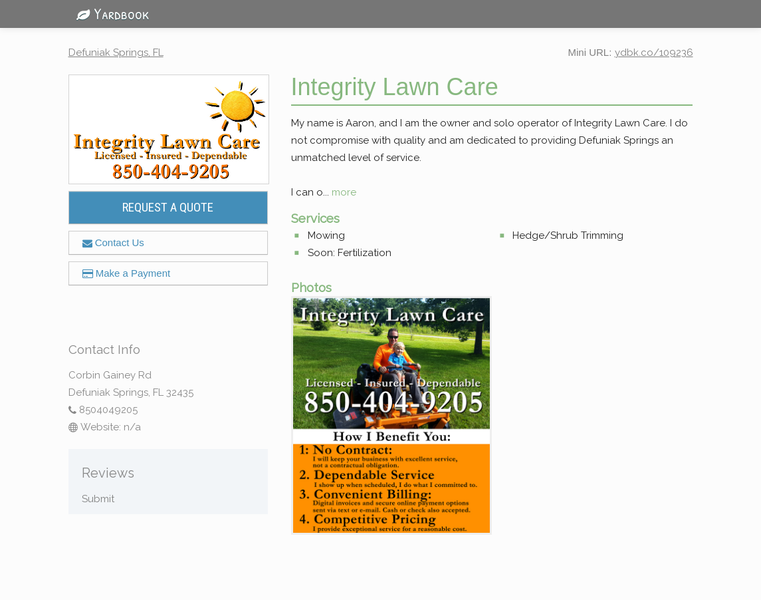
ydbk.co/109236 (654, 53)
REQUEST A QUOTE (167, 207)
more (344, 192)
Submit (98, 499)
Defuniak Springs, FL (115, 53)
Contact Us (113, 242)
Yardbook (109, 13)
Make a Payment (126, 273)
